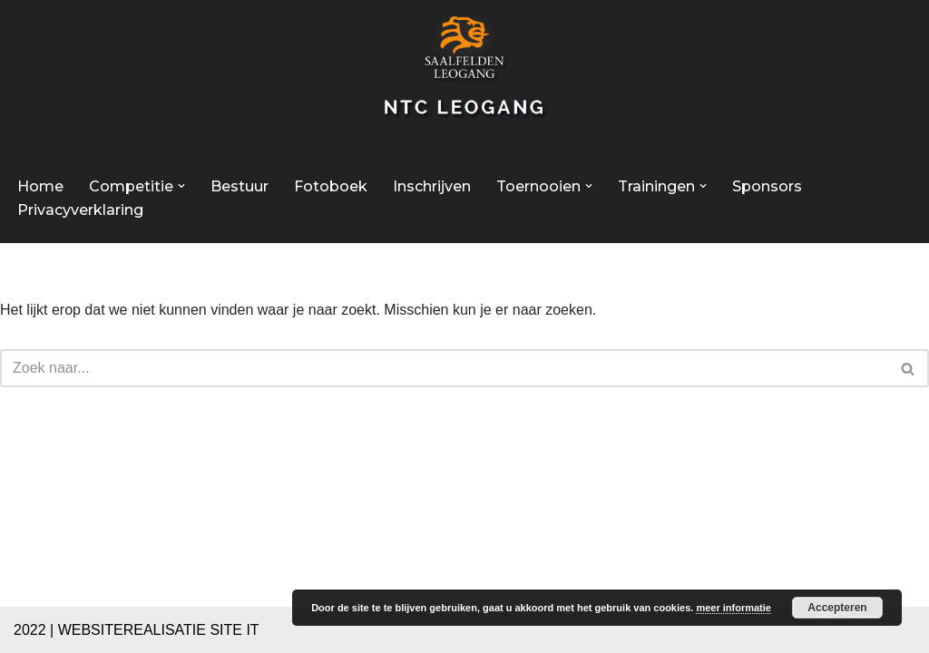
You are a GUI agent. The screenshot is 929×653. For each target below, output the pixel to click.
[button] (181, 186)
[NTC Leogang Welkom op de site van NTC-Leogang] (464, 76)
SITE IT (234, 630)
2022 (30, 630)
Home (40, 186)
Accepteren (836, 607)
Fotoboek (330, 186)
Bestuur (239, 186)
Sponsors (767, 186)
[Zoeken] (444, 368)
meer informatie (733, 607)
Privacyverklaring (80, 210)
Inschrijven (432, 186)
